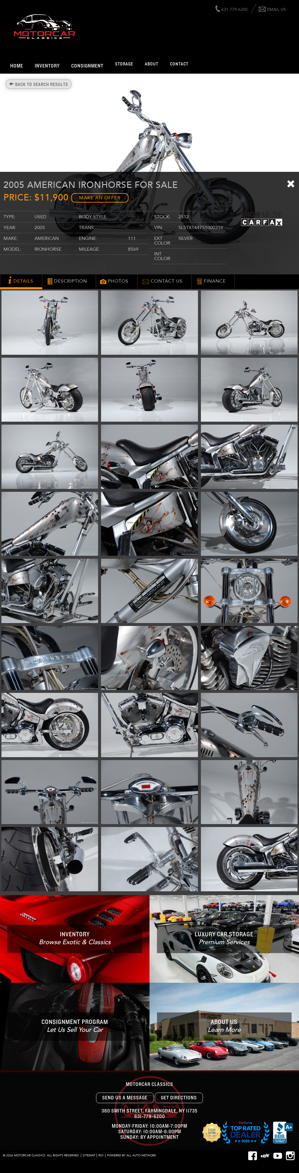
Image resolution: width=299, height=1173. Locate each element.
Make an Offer (100, 198)
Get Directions (179, 1098)
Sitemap (89, 1155)
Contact (179, 64)
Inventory (47, 66)
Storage (124, 64)
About (151, 64)
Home (16, 66)
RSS (101, 1155)
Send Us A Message (124, 1098)
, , (149, 1111)
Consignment (87, 66)
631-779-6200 (149, 1117)
